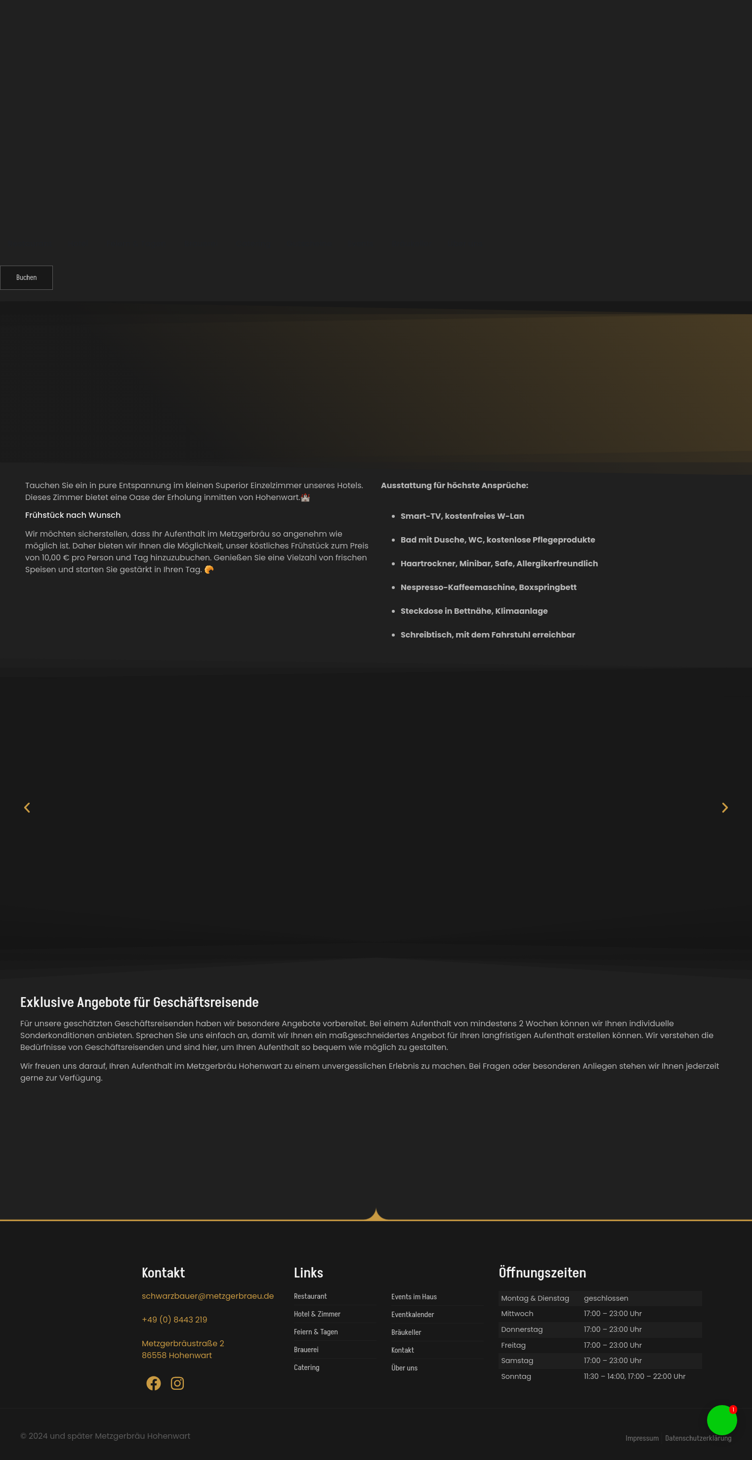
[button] (27, 807)
